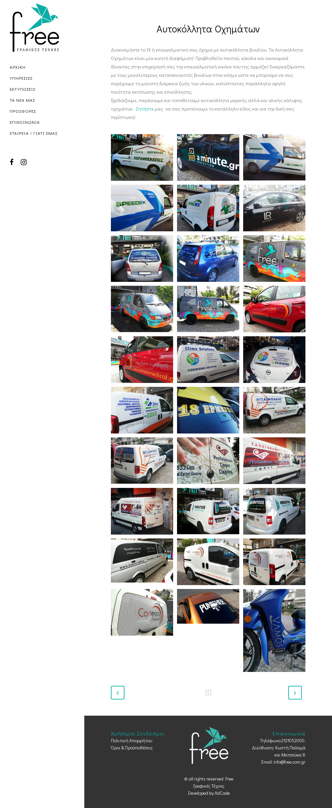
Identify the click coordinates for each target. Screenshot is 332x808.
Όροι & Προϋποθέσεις (132, 748)
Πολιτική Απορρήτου (131, 740)
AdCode (222, 793)
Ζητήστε (145, 108)
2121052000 (292, 740)
